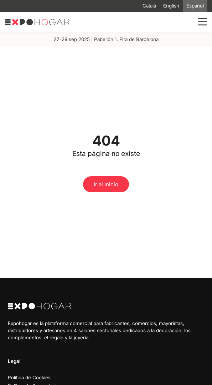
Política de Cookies (29, 377)
